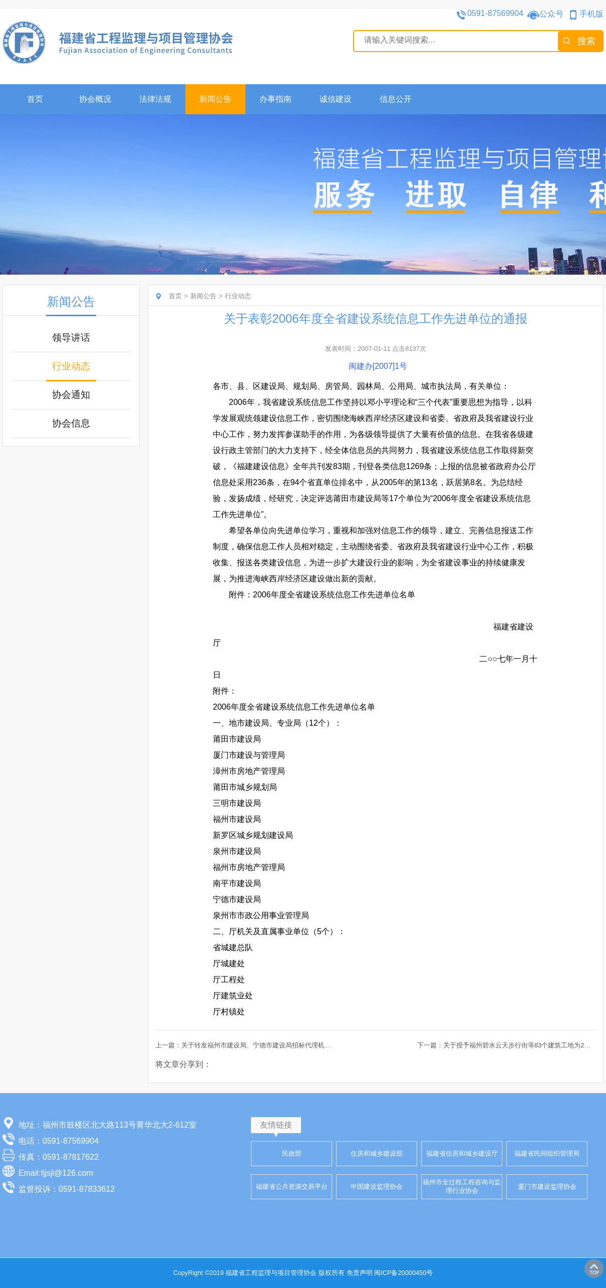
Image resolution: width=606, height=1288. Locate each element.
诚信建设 (336, 99)
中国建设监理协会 (377, 1186)
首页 (35, 99)
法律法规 (155, 99)
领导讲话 (71, 337)
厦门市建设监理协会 (547, 1186)
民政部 (291, 1153)
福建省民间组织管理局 (546, 1153)
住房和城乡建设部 (377, 1153)
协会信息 (71, 423)
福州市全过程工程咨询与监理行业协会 (462, 1186)
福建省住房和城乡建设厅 (462, 1153)
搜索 (586, 41)
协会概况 (95, 99)
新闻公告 (215, 99)
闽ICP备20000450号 (403, 1272)
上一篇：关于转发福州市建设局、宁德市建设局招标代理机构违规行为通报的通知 (272, 1045)
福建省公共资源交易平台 (292, 1186)
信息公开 (396, 99)
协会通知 (71, 394)
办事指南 (275, 99)
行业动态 (71, 366)
